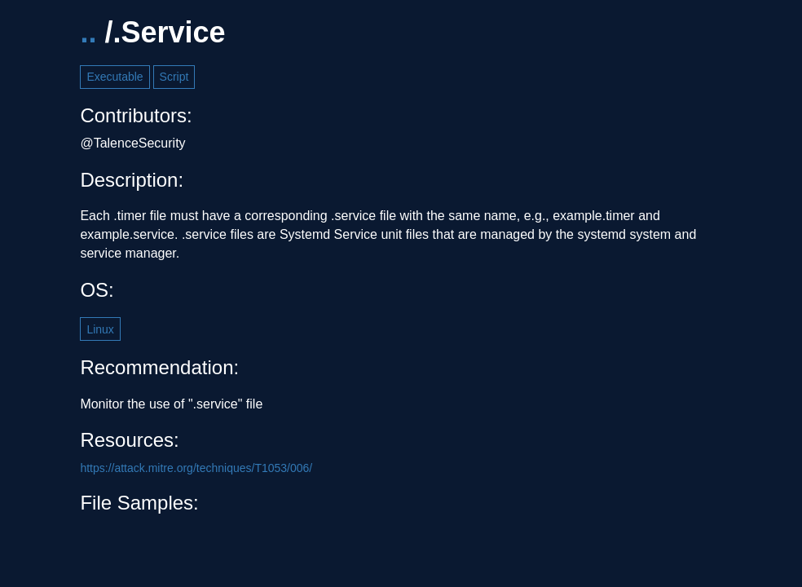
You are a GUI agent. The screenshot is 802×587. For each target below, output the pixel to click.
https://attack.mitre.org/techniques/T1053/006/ (196, 467)
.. (88, 32)
